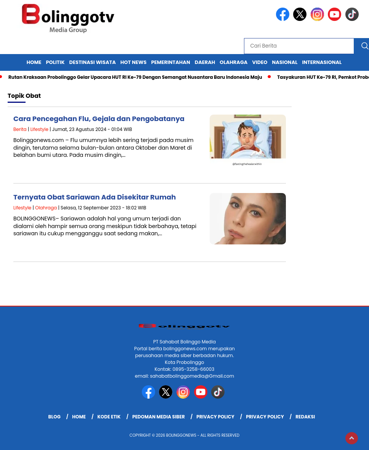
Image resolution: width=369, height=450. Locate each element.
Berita (20, 129)
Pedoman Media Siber (158, 416)
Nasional (284, 62)
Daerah (205, 62)
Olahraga (233, 62)
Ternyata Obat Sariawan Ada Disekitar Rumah (94, 197)
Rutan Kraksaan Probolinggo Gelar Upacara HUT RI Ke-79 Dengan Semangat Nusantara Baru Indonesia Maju (135, 77)
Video (259, 62)
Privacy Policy (215, 416)
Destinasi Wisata (92, 62)
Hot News (133, 62)
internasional (322, 62)
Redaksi (305, 416)
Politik (55, 62)
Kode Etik (108, 416)
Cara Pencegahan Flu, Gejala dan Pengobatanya (98, 118)
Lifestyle (39, 129)
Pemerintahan (170, 62)
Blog (54, 416)
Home (34, 62)
